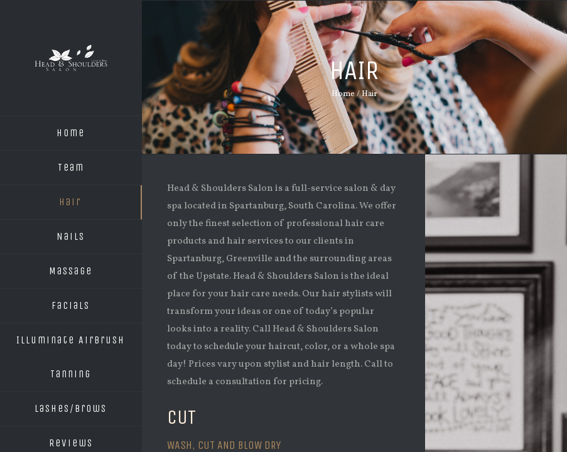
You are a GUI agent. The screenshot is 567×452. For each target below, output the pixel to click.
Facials (70, 305)
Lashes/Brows (71, 408)
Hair (70, 202)
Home (71, 133)
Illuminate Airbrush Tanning (70, 357)
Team (71, 167)
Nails (71, 236)
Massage (70, 271)
